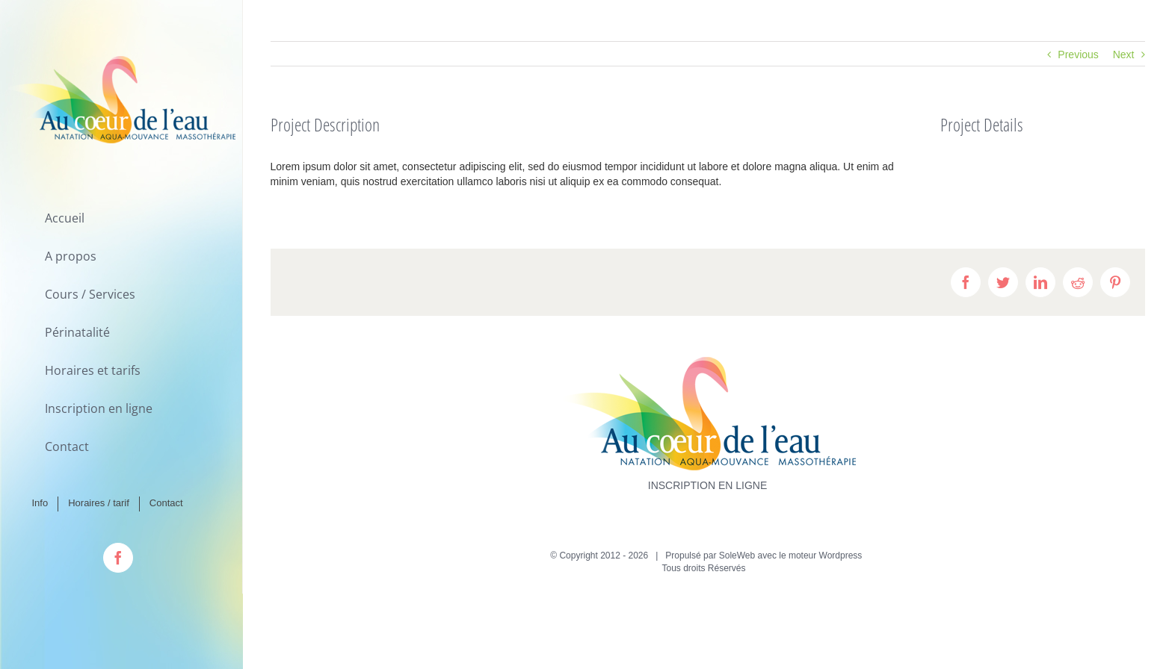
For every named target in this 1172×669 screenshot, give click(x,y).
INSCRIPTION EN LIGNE (707, 485)
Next (1124, 54)
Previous (1078, 54)
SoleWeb (737, 555)
